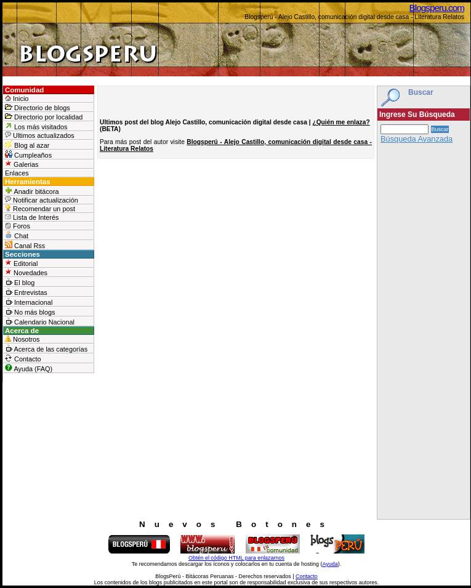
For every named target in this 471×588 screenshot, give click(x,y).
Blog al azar (27, 144)
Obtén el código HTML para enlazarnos (236, 558)
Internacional (28, 301)
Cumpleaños (28, 154)
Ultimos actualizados (39, 135)
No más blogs (30, 311)
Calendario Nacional (39, 321)
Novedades (26, 272)
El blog (19, 282)
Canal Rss (25, 245)
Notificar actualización (41, 200)
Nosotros (22, 339)
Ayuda (329, 564)
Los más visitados (36, 126)
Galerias (22, 164)
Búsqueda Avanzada (416, 138)
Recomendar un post (40, 208)
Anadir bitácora (32, 191)
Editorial (21, 263)
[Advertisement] (424, 334)
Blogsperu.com (436, 7)
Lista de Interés (31, 217)
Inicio (16, 98)
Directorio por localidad (44, 117)
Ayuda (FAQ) (28, 368)
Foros (17, 226)
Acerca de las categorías (46, 348)
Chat (16, 235)
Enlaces (17, 173)
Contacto (23, 358)
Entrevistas (26, 292)
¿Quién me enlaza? (340, 122)
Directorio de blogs (37, 107)
